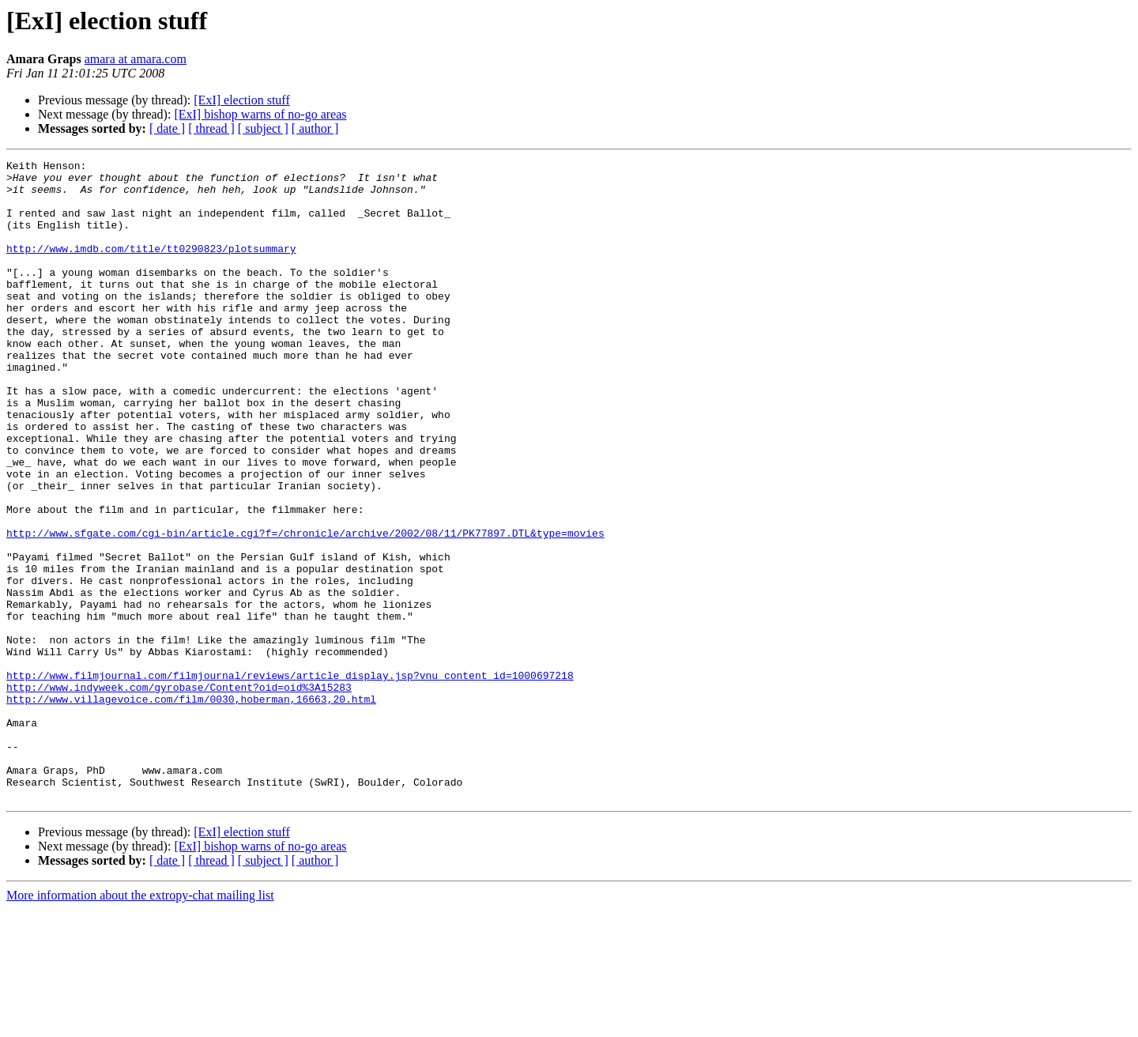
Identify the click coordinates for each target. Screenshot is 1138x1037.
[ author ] (315, 128)
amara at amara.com (136, 59)
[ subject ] (263, 128)
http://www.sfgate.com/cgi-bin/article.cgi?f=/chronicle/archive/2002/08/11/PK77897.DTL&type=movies (305, 608)
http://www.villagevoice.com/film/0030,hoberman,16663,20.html (191, 808)
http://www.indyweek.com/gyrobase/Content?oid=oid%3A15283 (179, 793)
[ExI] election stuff (241, 100)
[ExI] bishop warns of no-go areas (260, 114)
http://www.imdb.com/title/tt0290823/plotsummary (151, 267)
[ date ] (167, 128)
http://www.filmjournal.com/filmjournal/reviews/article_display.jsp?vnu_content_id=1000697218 (290, 779)
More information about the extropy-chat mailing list (140, 1023)
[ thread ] (211, 128)
